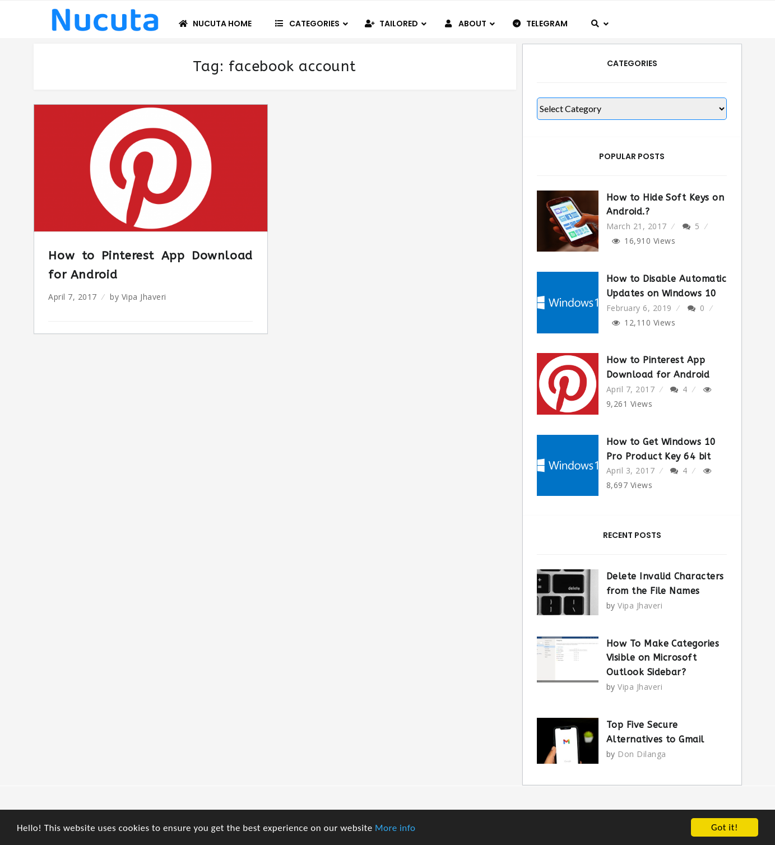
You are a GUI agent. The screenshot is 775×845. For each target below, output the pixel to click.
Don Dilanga (642, 754)
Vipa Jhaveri (144, 296)
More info (395, 828)
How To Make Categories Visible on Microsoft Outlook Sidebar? (663, 658)
